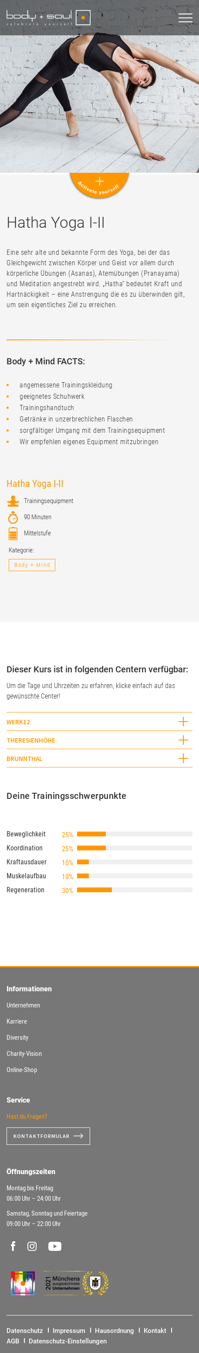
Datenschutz (25, 1331)
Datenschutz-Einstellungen (68, 1341)
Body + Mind (32, 565)
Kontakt (155, 1331)
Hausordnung (114, 1331)
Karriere (17, 1021)
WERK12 (18, 722)
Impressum (69, 1331)
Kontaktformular (41, 1136)
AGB (13, 1341)
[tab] (99, 721)
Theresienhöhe (31, 740)
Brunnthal (25, 758)
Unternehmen (23, 1005)
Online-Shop (22, 1070)
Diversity (17, 1037)
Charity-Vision (24, 1054)
